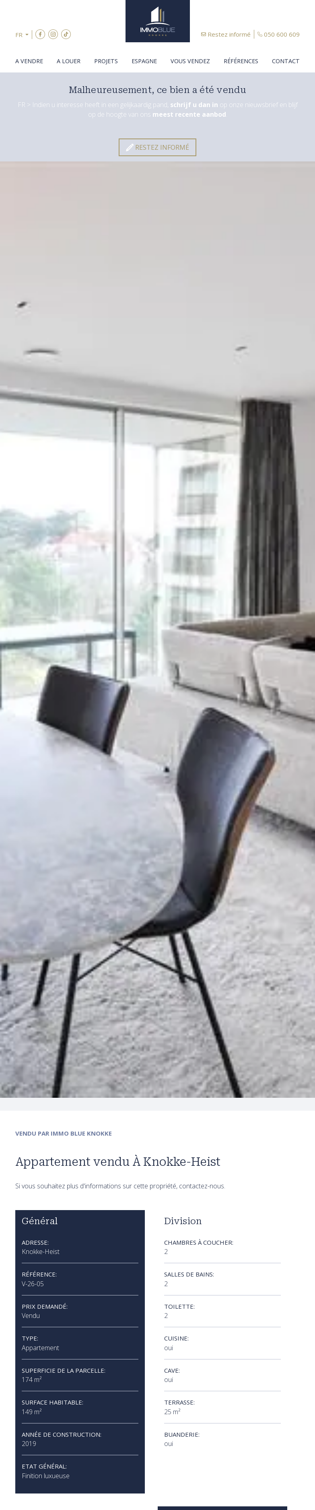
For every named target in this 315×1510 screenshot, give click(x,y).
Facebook (40, 34)
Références (241, 61)
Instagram (53, 34)
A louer (68, 61)
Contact (286, 61)
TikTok (66, 34)
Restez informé (229, 34)
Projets (106, 61)
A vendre (29, 61)
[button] (23, 34)
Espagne (144, 61)
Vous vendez (190, 61)
